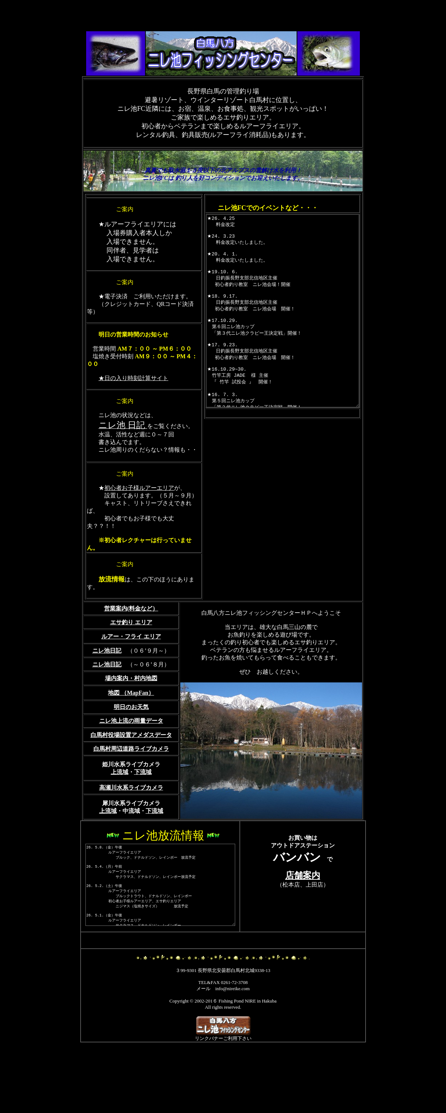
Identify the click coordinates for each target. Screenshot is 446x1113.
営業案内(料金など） (131, 654)
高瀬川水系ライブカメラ (131, 833)
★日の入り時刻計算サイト (133, 393)
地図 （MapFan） (131, 738)
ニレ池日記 (106, 710)
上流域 (119, 818)
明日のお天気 (131, 753)
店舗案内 (303, 921)
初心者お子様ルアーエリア (139, 518)
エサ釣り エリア (131, 668)
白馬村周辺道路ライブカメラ (131, 794)
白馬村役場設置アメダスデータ (131, 781)
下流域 (143, 818)
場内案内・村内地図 (131, 724)
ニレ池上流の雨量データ (131, 766)
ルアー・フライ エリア (131, 682)
